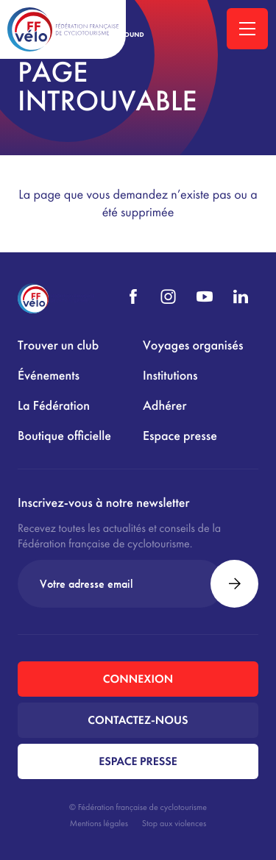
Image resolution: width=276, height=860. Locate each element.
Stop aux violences (174, 823)
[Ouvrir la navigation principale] (247, 28)
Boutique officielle (64, 435)
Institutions (170, 375)
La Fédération (54, 405)
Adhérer (164, 405)
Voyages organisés (193, 345)
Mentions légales (99, 823)
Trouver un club (58, 345)
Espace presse (180, 435)
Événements (48, 375)
